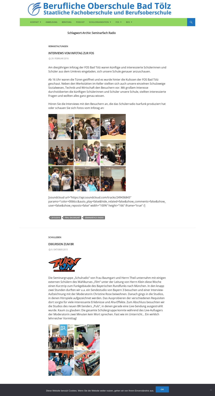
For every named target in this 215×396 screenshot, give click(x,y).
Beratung (66, 22)
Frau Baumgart (72, 217)
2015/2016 (55, 217)
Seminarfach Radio (94, 217)
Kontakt (34, 22)
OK (162, 389)
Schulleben (54, 237)
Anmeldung (51, 22)
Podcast (80, 22)
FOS (117, 22)
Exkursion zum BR (74, 243)
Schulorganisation (99, 22)
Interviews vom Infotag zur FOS (95, 52)
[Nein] (210, 390)
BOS (128, 22)
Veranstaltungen (58, 46)
